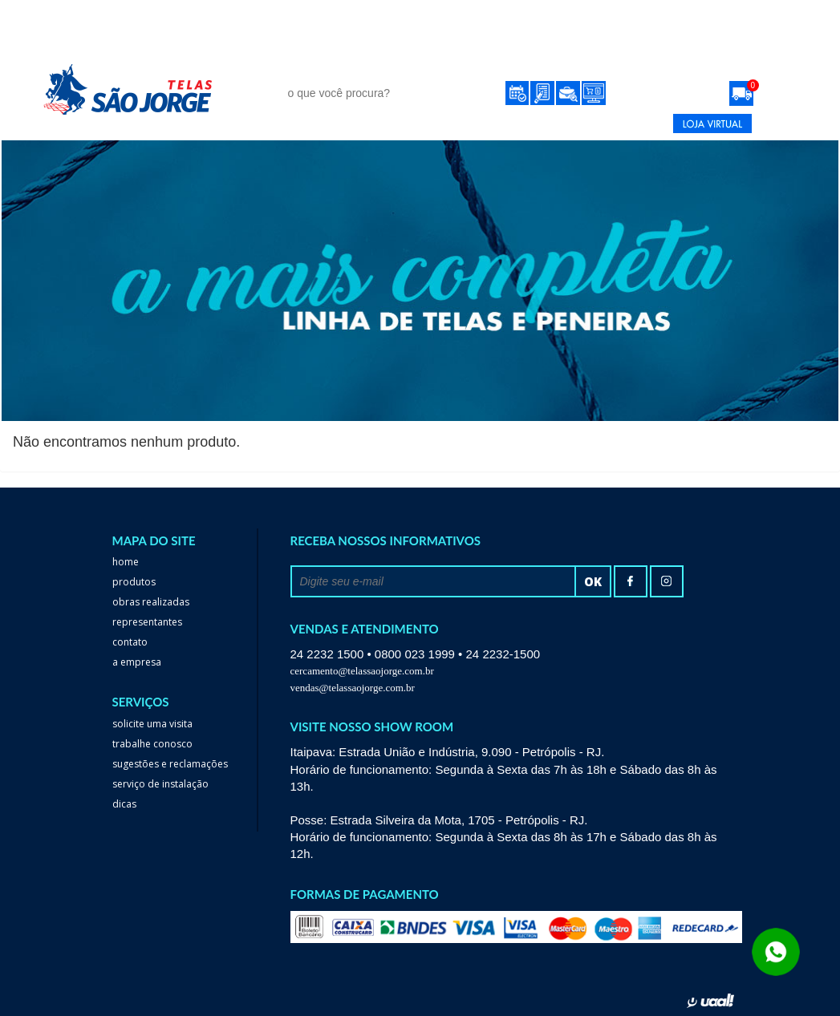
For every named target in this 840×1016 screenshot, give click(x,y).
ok (593, 581)
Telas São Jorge (139, 89)
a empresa (136, 662)
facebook (630, 581)
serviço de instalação (160, 784)
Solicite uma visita (152, 724)
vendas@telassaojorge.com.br (352, 688)
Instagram (667, 581)
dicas (124, 804)
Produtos (310, 62)
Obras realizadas (150, 602)
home (125, 562)
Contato (641, 62)
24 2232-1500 (569, 123)
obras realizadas (428, 62)
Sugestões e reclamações (170, 764)
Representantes (548, 62)
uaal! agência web (710, 1001)
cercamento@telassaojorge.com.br (362, 671)
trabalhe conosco (152, 744)
